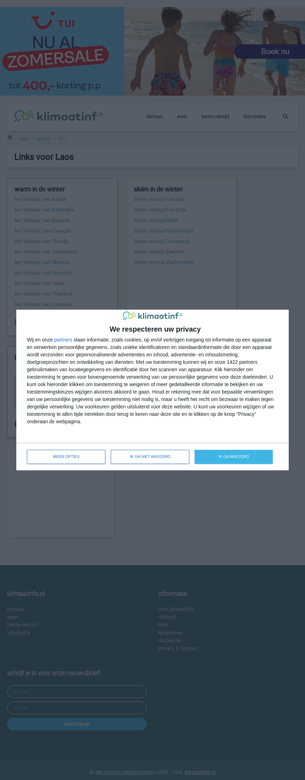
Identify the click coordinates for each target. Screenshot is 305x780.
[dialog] (152, 390)
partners (63, 339)
